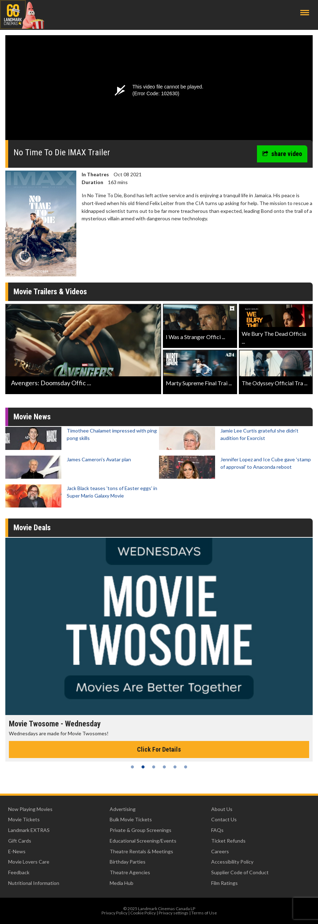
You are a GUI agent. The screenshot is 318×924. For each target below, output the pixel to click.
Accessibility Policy (232, 862)
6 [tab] (185, 766)
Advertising (123, 809)
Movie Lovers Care (28, 862)
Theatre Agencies (130, 872)
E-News (17, 851)
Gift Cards (19, 841)
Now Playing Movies (30, 809)
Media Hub (121, 883)
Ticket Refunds (228, 841)
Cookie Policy (143, 912)
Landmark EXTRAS (29, 830)
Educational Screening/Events (143, 841)
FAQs (217, 830)
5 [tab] (175, 766)
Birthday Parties (128, 862)
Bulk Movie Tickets (131, 819)
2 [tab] (143, 766)
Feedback (18, 872)
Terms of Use (204, 912)
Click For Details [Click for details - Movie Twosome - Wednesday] (159, 749)
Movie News (32, 416)
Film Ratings (224, 883)
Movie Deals (32, 527)
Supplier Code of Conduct (240, 872)
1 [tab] (132, 766)
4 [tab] (164, 766)
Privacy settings (173, 912)
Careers (220, 851)
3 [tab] (153, 766)
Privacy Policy (114, 912)
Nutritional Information (33, 883)
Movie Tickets (24, 819)
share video (282, 153)
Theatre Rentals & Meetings (141, 851)
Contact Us (224, 819)
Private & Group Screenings (140, 830)
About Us (221, 809)
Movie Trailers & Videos (50, 291)
